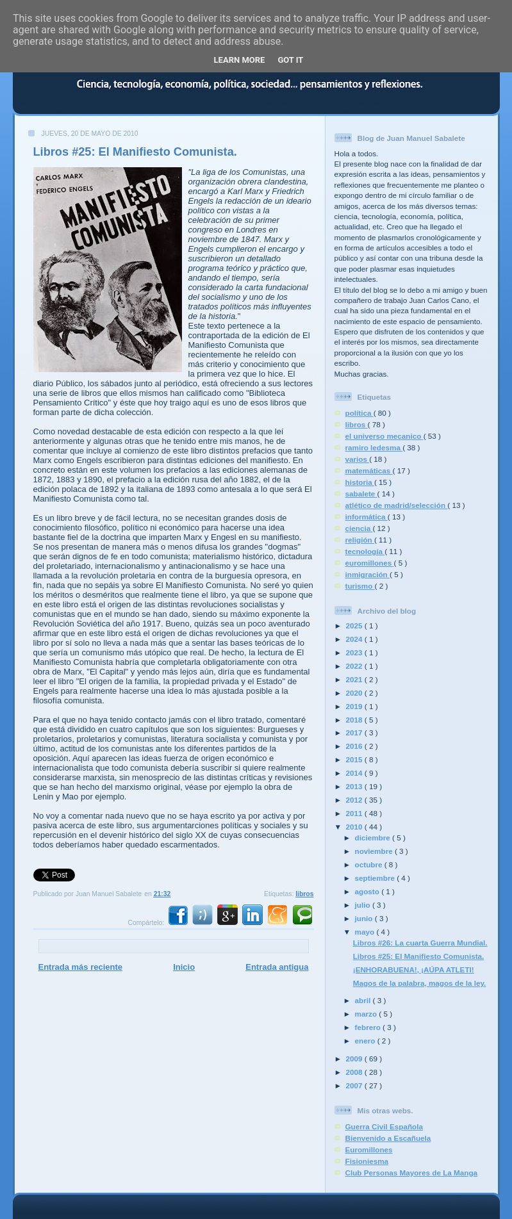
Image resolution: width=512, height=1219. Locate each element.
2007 (355, 1085)
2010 (355, 826)
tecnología (365, 551)
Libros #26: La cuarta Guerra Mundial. (420, 942)
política (359, 413)
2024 (355, 639)
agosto (368, 891)
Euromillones (369, 1149)
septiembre (376, 878)
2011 (355, 813)
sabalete (361, 493)
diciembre (373, 837)
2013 (355, 786)
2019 (355, 706)
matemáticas (369, 470)
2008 (355, 1072)
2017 (355, 732)
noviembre (375, 851)
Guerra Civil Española (384, 1126)
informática (366, 516)
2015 (355, 759)
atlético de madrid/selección (396, 505)
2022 (355, 666)
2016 (355, 746)
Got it (290, 60)
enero (366, 1040)
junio (365, 918)
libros (304, 893)
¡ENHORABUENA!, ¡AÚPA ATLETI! (413, 969)
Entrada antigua (276, 967)
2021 (355, 679)
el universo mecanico (384, 436)
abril (364, 1000)
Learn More (239, 60)
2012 (355, 800)
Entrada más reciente (80, 967)
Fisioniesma (367, 1161)
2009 (355, 1058)
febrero (369, 1027)
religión (359, 540)
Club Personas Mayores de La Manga (411, 1172)
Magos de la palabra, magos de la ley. (419, 983)
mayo (366, 932)
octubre (369, 864)
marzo (367, 1014)
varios (357, 459)
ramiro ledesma (374, 447)
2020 (355, 693)
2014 (355, 773)
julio (363, 905)
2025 (355, 625)
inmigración (367, 574)
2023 (355, 652)
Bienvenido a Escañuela (388, 1138)
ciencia (359, 528)
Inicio (184, 967)
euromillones (369, 563)
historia (359, 482)
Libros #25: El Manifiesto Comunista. (135, 151)
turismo (360, 586)
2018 (355, 720)
